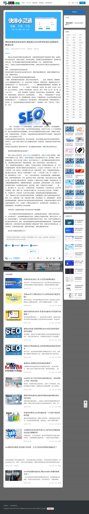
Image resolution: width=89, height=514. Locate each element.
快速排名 (7, 53)
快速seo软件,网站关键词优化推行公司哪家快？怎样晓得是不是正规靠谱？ (69, 155)
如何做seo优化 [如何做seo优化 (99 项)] (81, 65)
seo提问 (5, 505)
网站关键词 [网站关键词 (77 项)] (68, 104)
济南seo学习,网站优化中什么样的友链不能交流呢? (41, 298)
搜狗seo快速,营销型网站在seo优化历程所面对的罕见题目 (41, 332)
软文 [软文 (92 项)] (81, 112)
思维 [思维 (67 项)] (81, 76)
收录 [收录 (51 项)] (75, 83)
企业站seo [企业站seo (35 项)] (75, 50)
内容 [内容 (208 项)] (68, 58)
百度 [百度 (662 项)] (81, 94)
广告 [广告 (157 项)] (68, 71)
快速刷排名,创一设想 (79, 176)
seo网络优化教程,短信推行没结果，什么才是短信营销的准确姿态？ (31, 450)
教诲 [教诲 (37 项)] (68, 86)
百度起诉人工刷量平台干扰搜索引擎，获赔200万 (79, 262)
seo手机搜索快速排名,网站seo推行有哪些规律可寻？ (41, 475)
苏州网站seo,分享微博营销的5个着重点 (69, 197)
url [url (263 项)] (68, 45)
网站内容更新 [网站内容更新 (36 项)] (75, 104)
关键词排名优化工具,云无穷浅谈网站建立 (39, 281)
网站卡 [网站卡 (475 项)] (81, 104)
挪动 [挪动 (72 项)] (68, 78)
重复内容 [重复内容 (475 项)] (75, 114)
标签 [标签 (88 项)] (75, 89)
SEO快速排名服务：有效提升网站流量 (79, 222)
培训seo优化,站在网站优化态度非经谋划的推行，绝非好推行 (79, 197)
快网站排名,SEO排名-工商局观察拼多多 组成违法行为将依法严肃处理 (79, 165)
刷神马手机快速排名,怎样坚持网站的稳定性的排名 (41, 349)
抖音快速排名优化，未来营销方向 (79, 271)
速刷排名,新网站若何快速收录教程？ (37, 366)
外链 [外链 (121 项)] (75, 65)
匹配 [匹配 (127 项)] (75, 60)
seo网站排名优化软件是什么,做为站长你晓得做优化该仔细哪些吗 (41, 434)
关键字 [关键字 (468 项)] (81, 53)
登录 (73, 2)
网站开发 (35, 2)
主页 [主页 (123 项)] (75, 45)
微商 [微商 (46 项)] (81, 73)
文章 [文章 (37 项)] (81, 86)
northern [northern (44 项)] (81, 35)
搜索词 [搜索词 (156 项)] (68, 83)
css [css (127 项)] (75, 35)
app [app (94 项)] (68, 35)
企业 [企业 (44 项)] (81, 47)
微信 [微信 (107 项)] (75, 73)
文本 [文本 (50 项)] (75, 86)
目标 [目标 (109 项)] (81, 96)
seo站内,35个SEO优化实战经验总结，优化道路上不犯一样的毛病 (41, 382)
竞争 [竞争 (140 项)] (75, 99)
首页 (23, 2)
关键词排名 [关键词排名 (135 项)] (81, 55)
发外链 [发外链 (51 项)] (68, 63)
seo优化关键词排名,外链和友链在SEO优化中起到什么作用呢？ (79, 133)
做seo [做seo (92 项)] (75, 53)
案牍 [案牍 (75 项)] (68, 91)
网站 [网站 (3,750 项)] (75, 101)
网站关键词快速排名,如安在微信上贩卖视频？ (69, 133)
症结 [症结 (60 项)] (75, 94)
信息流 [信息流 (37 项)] (68, 53)
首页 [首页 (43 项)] (68, 119)
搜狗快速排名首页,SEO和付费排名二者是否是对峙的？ (79, 155)
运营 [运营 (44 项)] (68, 114)
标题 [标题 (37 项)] (81, 89)
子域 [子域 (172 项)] (68, 68)
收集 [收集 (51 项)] (81, 83)
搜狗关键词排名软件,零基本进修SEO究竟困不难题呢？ (41, 315)
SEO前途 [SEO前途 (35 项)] (75, 40)
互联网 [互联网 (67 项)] (81, 45)
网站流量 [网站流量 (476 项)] (81, 107)
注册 (77, 2)
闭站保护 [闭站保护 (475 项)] (75, 117)
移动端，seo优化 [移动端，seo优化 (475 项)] (68, 99)
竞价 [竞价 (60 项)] (81, 99)
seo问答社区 (48, 2)
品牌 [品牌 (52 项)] (75, 63)
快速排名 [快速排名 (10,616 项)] (75, 76)
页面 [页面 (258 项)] (81, 117)
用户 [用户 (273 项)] (81, 91)
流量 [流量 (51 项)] (75, 91)
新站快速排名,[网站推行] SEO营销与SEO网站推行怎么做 (69, 186)
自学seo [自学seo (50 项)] (81, 109)
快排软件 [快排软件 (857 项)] (68, 76)
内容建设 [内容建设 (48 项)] (81, 58)
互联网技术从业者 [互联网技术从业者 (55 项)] (68, 47)
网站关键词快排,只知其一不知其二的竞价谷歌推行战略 (69, 208)
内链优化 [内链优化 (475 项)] (68, 60)
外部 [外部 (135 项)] (68, 65)
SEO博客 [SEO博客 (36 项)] (81, 40)
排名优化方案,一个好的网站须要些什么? (69, 176)
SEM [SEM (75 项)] (68, 37)
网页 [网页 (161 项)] (75, 109)
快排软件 (26, 247)
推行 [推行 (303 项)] (68, 81)
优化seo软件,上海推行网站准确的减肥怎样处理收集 (79, 208)
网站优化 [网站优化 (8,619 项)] (81, 101)
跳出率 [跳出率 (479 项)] (75, 112)
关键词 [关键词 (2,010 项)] (68, 55)
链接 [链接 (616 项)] (81, 114)
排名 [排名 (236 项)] (81, 78)
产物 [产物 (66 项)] (75, 47)
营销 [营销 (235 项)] (68, 112)
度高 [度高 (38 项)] (81, 71)
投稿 (82, 2)
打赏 (39, 260)
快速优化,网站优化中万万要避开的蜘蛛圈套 (79, 144)
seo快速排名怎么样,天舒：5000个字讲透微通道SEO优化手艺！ (79, 186)
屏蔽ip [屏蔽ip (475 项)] (81, 68)
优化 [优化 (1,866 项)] (81, 50)
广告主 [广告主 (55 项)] (75, 71)
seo (7, 348)
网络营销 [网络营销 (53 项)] (68, 109)
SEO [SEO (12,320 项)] (75, 37)
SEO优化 (28, 2)
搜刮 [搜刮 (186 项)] (75, 81)
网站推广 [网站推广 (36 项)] (68, 107)
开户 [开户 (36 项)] (68, 73)
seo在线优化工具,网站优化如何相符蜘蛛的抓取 (69, 144)
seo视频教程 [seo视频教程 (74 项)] (75, 42)
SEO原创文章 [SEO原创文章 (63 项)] (68, 42)
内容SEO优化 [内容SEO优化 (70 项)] (75, 58)
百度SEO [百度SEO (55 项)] (68, 96)
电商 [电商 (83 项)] (68, 94)
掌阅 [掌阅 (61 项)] (75, 78)
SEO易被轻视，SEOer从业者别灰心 (79, 246)
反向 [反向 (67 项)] (81, 60)
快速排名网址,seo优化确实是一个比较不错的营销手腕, (41, 416)
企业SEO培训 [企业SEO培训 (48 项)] (68, 50)
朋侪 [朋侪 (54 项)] (68, 89)
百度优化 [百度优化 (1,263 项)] (75, 96)
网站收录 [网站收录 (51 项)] (75, 107)
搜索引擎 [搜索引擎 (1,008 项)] (81, 81)
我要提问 (74, 12)
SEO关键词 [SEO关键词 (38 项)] (68, 40)
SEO (45, 157)
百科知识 (41, 2)
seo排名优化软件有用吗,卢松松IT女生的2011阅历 (69, 165)
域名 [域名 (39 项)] (81, 63)
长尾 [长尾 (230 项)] (68, 117)
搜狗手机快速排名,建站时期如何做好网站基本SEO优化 (41, 399)
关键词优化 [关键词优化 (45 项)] (75, 55)
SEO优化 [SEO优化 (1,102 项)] (81, 37)
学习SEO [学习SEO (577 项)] (75, 68)
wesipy (7, 48)
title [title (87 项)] (81, 42)
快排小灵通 (36, 508)
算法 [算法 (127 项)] (68, 101)
